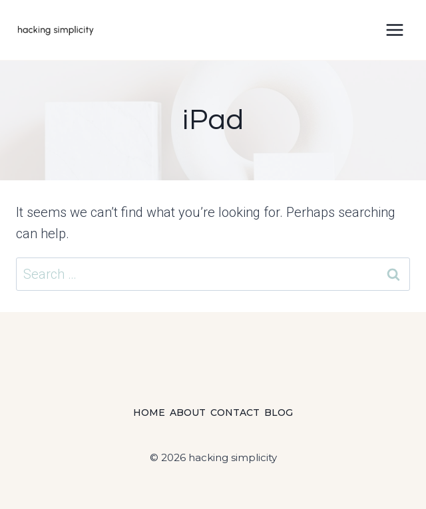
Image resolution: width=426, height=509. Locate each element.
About (188, 413)
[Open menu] (394, 29)
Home (149, 413)
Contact (235, 413)
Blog (278, 413)
